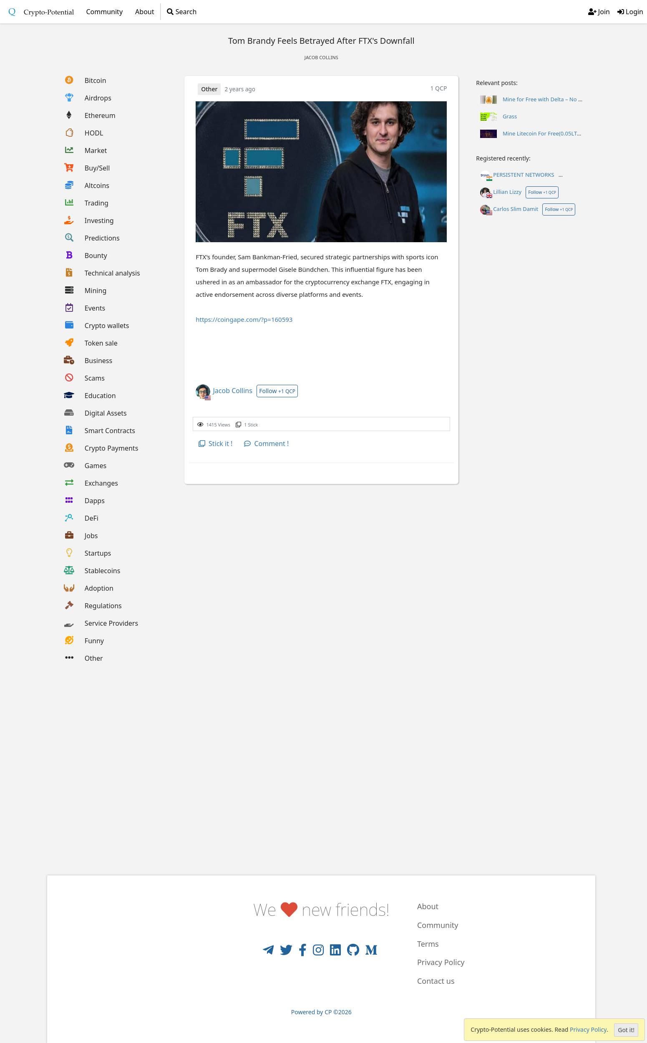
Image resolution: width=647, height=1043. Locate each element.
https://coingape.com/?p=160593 (244, 319)
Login (630, 11)
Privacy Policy (588, 1029)
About (144, 11)
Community (437, 925)
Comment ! (266, 443)
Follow (277, 391)
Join (599, 11)
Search (181, 11)
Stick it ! (216, 443)
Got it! (626, 1030)
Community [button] (104, 11)
